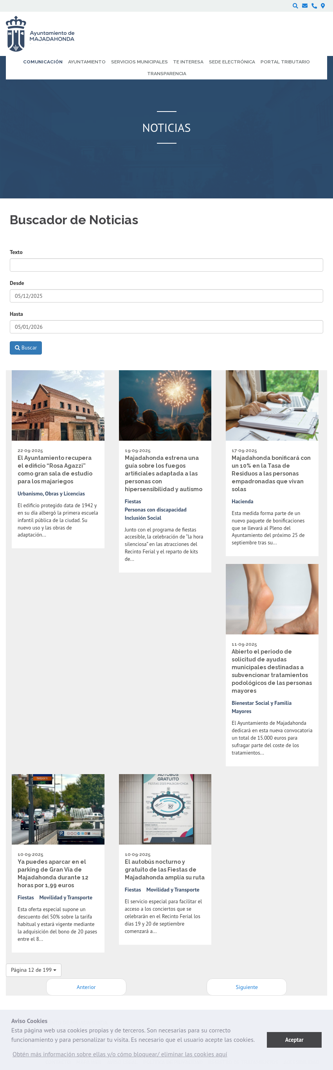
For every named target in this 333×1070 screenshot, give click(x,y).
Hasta (16, 313)
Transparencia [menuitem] (166, 73)
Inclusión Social (143, 517)
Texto (16, 252)
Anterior (86, 987)
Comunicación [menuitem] (43, 62)
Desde (17, 282)
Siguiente (247, 987)
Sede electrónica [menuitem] (232, 62)
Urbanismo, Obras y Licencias (51, 493)
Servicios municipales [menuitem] (139, 62)
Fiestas (133, 501)
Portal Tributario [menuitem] (285, 62)
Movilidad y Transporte (65, 897)
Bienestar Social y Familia (262, 702)
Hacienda (242, 501)
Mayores (241, 711)
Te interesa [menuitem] (188, 62)
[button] (120, 1056)
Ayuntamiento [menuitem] (87, 62)
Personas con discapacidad (156, 509)
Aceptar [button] (294, 1039)
